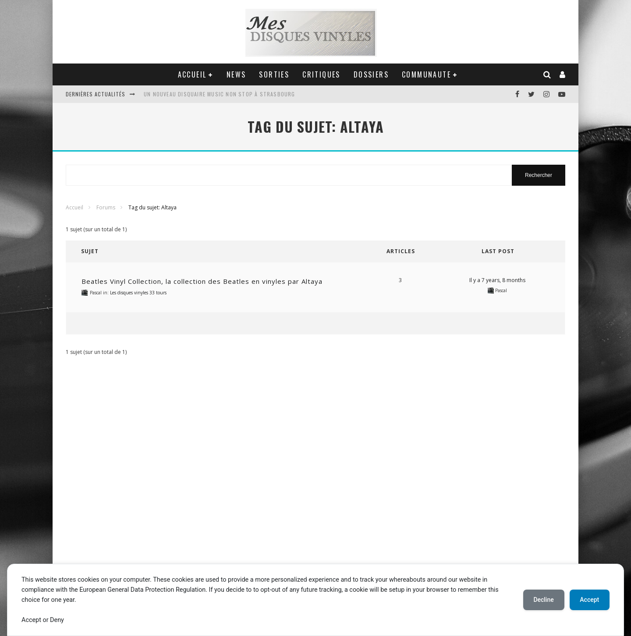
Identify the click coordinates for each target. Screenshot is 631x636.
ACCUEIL (192, 74)
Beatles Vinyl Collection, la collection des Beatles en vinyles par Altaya (202, 281)
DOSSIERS (371, 74)
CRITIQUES (321, 74)
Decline (543, 599)
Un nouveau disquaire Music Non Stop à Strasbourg (219, 94)
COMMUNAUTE (426, 74)
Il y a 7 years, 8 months (497, 280)
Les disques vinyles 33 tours (138, 293)
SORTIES (274, 74)
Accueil (74, 207)
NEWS (236, 74)
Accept (589, 599)
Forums (105, 207)
